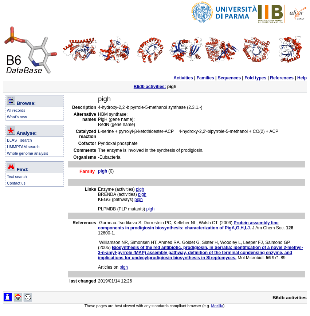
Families (205, 77)
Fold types (255, 77)
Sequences (229, 77)
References (282, 77)
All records (16, 110)
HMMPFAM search (23, 147)
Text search (17, 176)
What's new (17, 117)
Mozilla (217, 306)
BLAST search (19, 140)
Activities (183, 77)
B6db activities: (150, 86)
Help (302, 77)
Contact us (16, 183)
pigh (140, 189)
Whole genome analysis (27, 153)
